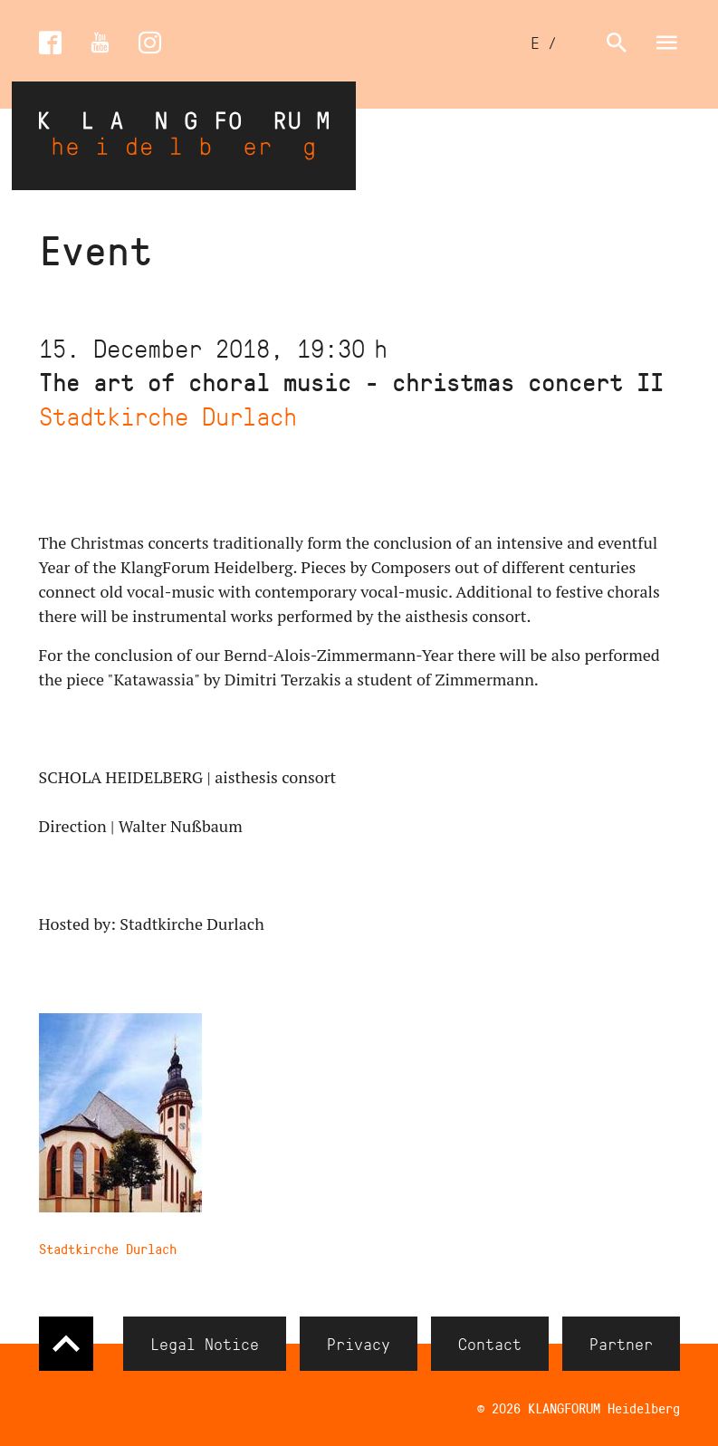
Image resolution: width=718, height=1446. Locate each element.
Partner (621, 1344)
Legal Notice (204, 1344)
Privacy (358, 1344)
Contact (490, 1344)
